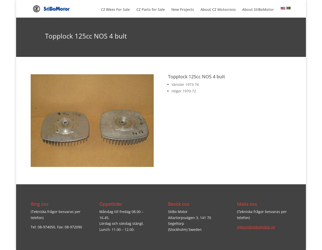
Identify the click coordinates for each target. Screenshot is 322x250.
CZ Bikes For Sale (115, 10)
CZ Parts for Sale (150, 10)
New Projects (182, 10)
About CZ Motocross (218, 10)
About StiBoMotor (258, 10)
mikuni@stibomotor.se (256, 227)
